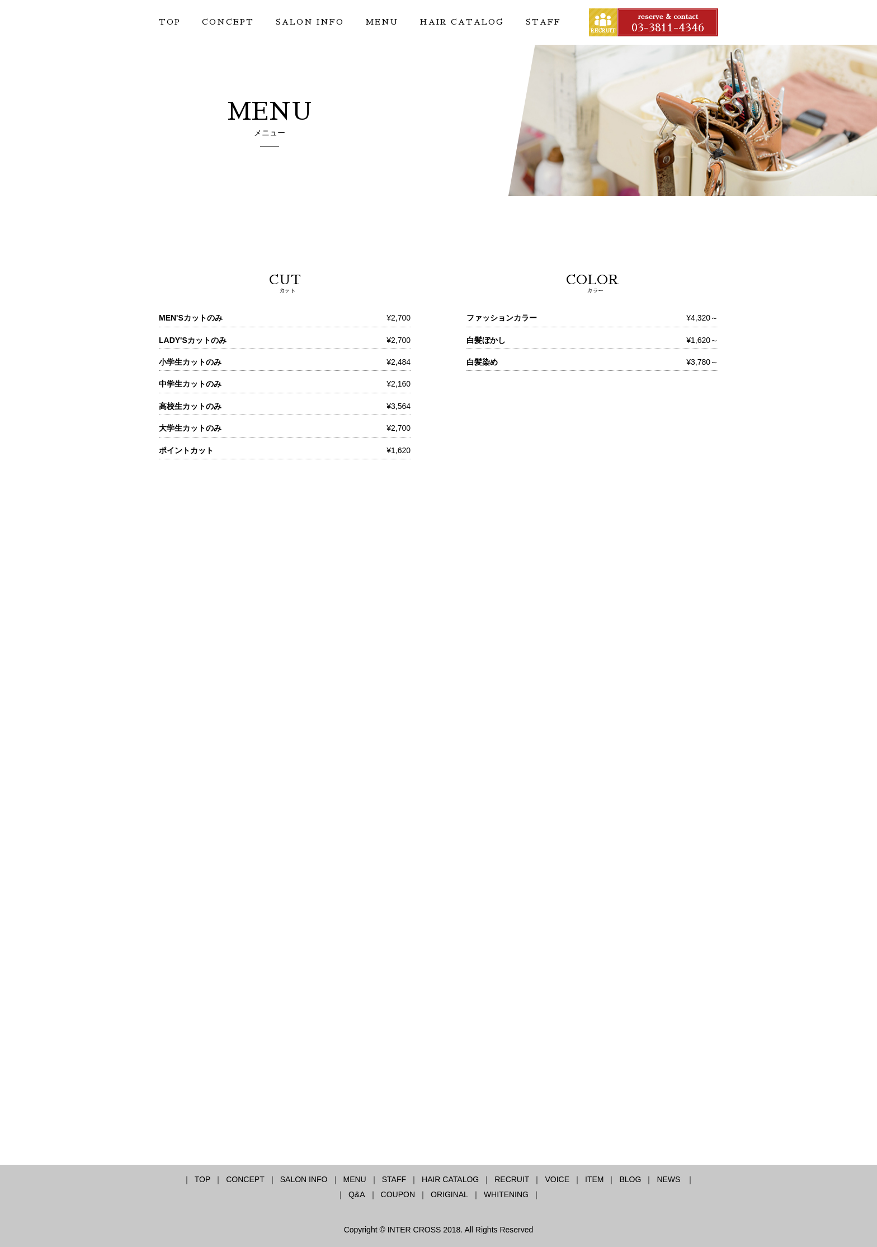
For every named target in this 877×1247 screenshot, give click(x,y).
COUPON (398, 1194)
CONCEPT (228, 22)
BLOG (630, 1179)
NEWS (669, 1179)
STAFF (543, 22)
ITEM (594, 1179)
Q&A (356, 1194)
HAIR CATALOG (461, 22)
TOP (170, 22)
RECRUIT (511, 1179)
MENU (381, 22)
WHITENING (506, 1194)
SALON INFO (310, 22)
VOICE (557, 1179)
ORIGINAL (449, 1194)
